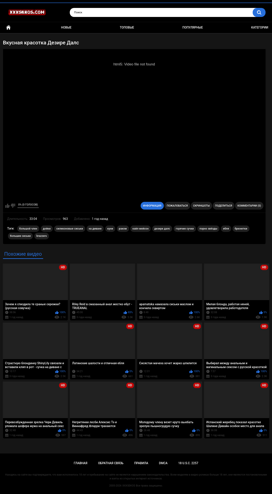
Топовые (127, 27)
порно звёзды (208, 228)
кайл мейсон (140, 228)
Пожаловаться (177, 205)
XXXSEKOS (128, 485)
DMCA (163, 463)
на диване (95, 228)
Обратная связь (110, 463)
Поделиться (223, 205)
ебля (226, 228)
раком (123, 228)
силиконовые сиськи (69, 228)
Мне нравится (7, 206)
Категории (259, 27)
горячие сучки (185, 228)
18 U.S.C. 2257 (188, 463)
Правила (141, 463)
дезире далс (162, 228)
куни (110, 228)
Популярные (192, 27)
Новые (66, 27)
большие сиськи (20, 235)
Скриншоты (201, 205)
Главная (8, 27)
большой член (28, 228)
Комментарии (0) (249, 205)
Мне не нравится (13, 206)
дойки (47, 228)
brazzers (41, 235)
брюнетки (241, 228)
